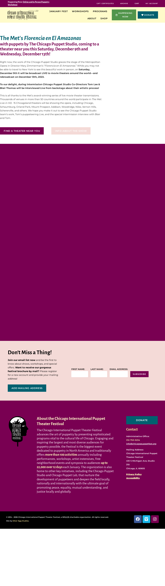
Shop (104, 18)
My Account (152, 3)
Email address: (119, 369)
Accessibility (133, 478)
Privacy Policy (134, 474)
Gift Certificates (105, 3)
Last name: (97, 369)
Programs (101, 11)
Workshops (81, 11)
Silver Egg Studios (21, 521)
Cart (137, 3)
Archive (124, 3)
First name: (78, 369)
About (92, 18)
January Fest (59, 11)
